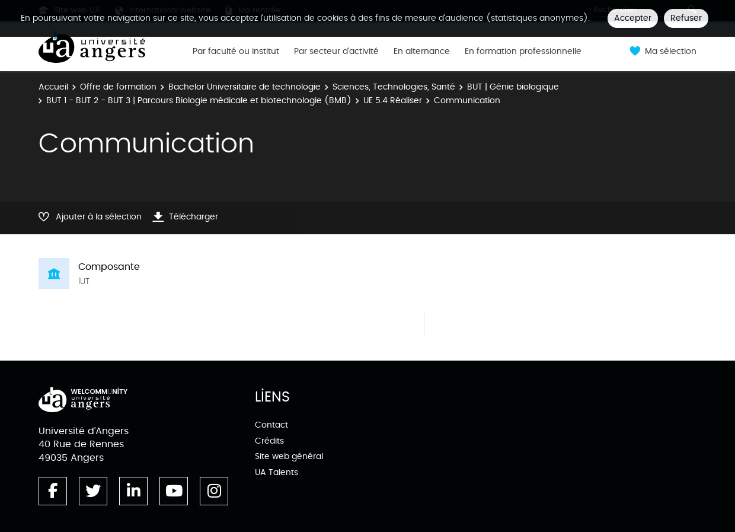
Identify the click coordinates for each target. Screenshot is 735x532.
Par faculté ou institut (236, 52)
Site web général (289, 456)
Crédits (269, 441)
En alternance (422, 52)
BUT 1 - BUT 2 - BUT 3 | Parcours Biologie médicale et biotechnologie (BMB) (198, 100)
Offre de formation (118, 87)
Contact (271, 425)
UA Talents (276, 472)
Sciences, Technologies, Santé (394, 87)
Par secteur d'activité (336, 52)
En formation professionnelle (523, 52)
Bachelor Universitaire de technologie (244, 87)
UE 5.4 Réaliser (392, 100)
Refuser (686, 18)
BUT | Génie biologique (513, 87)
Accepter (632, 18)
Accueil (53, 87)
